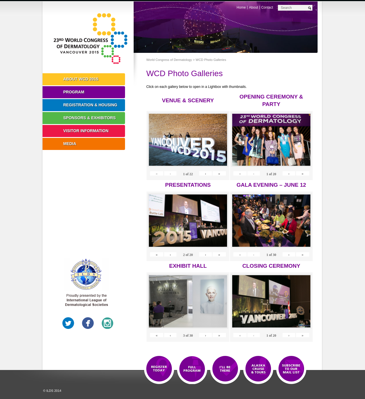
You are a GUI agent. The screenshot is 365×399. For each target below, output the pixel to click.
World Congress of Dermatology (92, 39)
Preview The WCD (258, 369)
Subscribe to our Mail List (291, 369)
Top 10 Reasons (192, 369)
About (253, 7)
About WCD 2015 (80, 79)
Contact (267, 7)
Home (241, 7)
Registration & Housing (90, 105)
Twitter (68, 323)
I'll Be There (225, 369)
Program (73, 92)
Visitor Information (85, 130)
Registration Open (159, 369)
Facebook (88, 323)
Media (69, 143)
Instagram (107, 323)
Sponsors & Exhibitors (89, 117)
